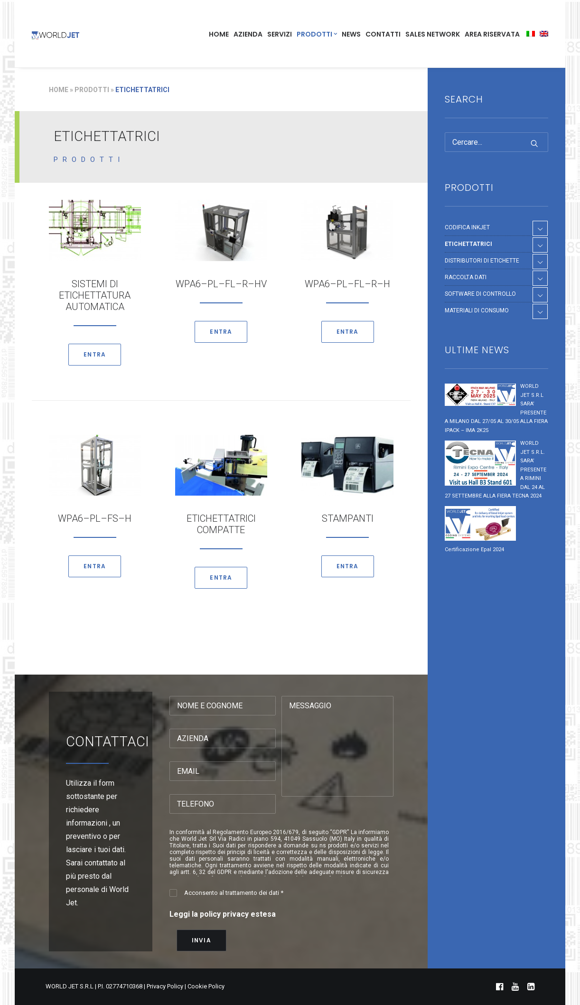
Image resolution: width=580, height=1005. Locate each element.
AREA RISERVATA (492, 34)
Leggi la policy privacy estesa (222, 914)
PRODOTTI (317, 34)
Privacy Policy (165, 986)
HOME (219, 34)
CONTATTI (383, 34)
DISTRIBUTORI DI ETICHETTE (482, 260)
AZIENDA (248, 34)
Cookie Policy (206, 986)
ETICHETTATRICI (468, 244)
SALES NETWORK (432, 34)
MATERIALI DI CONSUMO (477, 310)
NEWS (351, 34)
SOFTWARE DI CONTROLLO (480, 294)
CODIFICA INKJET (467, 227)
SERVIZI (279, 34)
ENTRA (95, 354)
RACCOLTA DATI (465, 277)
